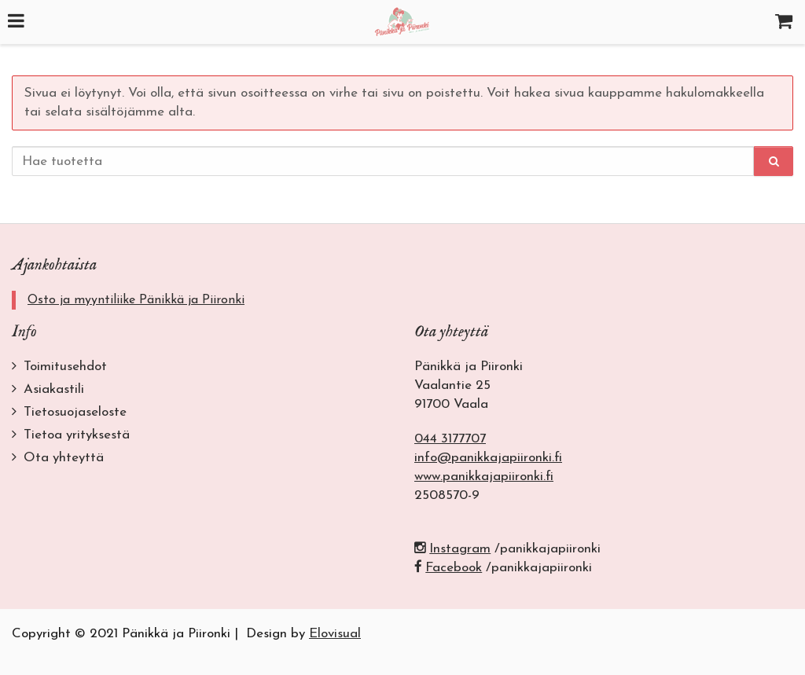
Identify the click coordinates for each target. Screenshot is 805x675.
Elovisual (335, 633)
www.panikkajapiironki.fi (483, 476)
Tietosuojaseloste (75, 412)
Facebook (448, 567)
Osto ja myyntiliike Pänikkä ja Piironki (136, 300)
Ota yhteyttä (64, 457)
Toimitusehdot (65, 366)
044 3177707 (450, 439)
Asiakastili (54, 389)
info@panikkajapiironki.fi (488, 457)
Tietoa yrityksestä (77, 435)
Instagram (452, 549)
